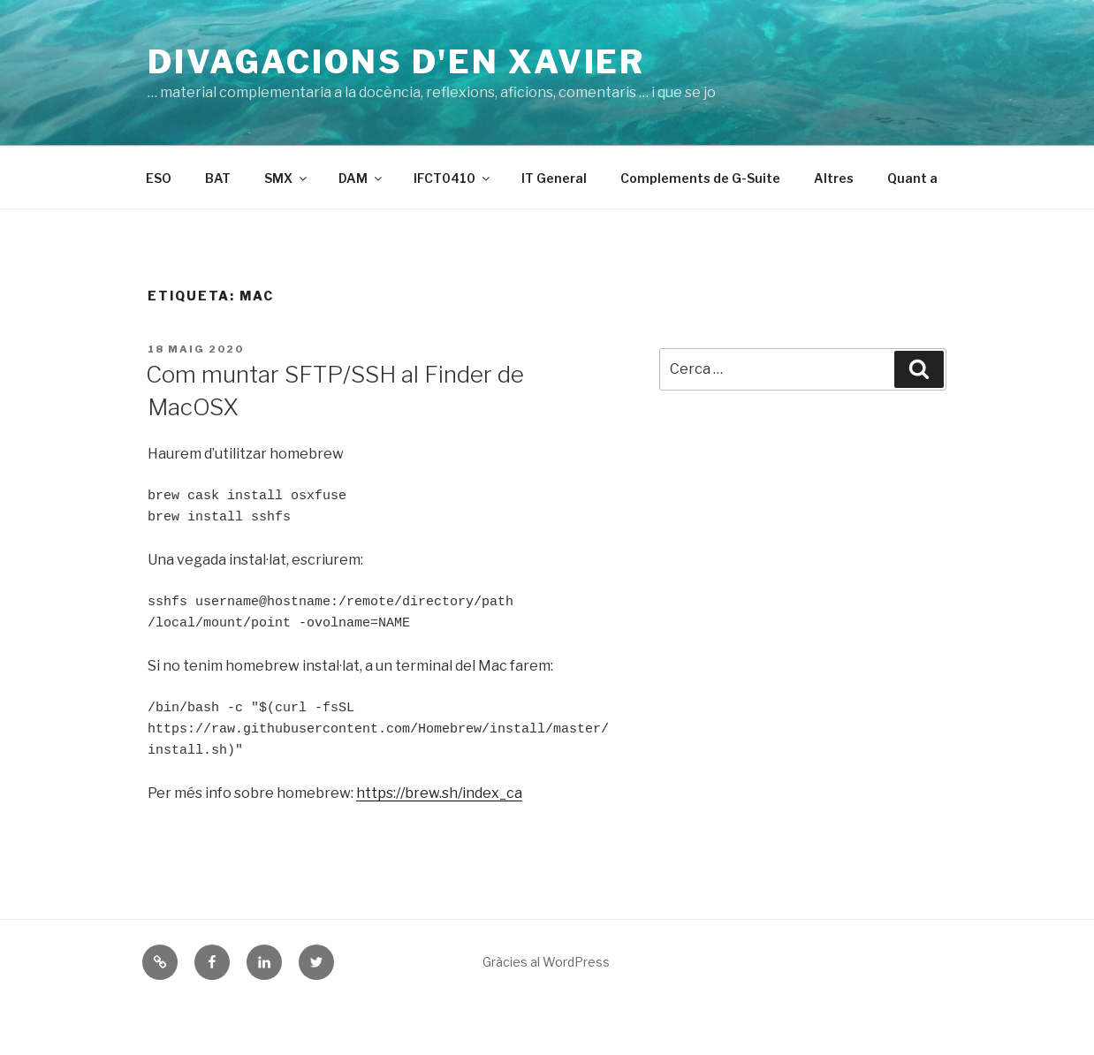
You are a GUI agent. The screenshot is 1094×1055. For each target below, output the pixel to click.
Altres (834, 178)
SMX (286, 178)
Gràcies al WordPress (546, 961)
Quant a (912, 178)
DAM (361, 178)
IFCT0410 (453, 178)
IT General (554, 178)
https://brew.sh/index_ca (439, 793)
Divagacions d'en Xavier (396, 61)
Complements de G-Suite (700, 178)
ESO (158, 178)
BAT (218, 178)
